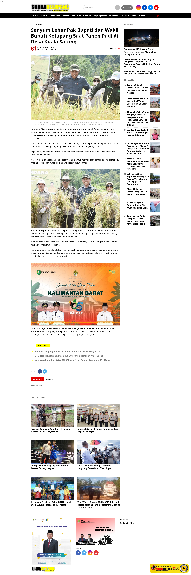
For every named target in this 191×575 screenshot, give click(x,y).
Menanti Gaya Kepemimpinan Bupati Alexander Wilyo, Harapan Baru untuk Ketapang (138, 163)
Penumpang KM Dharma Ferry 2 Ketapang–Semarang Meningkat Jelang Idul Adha (140, 52)
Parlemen (76, 15)
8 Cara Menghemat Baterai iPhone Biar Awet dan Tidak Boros (137, 205)
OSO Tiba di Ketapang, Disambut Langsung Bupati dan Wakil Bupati (69, 355)
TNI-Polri (125, 15)
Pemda (65, 15)
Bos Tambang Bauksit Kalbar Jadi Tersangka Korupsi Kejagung (137, 132)
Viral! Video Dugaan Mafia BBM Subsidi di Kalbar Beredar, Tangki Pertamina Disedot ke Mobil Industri (98, 505)
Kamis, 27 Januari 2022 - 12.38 (46, 49)
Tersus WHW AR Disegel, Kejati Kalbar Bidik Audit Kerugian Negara (137, 89)
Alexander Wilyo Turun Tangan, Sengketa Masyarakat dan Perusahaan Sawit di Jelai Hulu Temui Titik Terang (142, 63)
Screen (127, 7)
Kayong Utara (100, 15)
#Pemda (49, 379)
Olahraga (113, 15)
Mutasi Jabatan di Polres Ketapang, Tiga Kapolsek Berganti (97, 430)
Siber (131, 523)
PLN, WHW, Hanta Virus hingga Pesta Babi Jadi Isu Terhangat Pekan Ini (142, 72)
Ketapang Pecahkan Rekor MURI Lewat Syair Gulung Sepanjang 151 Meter (72, 360)
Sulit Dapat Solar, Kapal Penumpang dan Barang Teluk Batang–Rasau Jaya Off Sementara (138, 179)
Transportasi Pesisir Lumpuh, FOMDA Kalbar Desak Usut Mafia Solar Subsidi (136, 220)
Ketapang (55, 15)
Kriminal (87, 15)
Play (183, 568)
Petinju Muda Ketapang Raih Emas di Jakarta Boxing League (50, 467)
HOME (33, 24)
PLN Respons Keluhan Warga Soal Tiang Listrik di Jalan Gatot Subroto (137, 102)
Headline (44, 15)
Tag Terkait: (37, 379)
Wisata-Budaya (139, 15)
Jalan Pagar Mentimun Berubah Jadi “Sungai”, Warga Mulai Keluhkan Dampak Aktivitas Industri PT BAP (138, 148)
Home (35, 15)
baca (113, 49)
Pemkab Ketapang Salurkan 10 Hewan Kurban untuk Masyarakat (68, 351)
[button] (157, 15)
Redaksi (124, 523)
